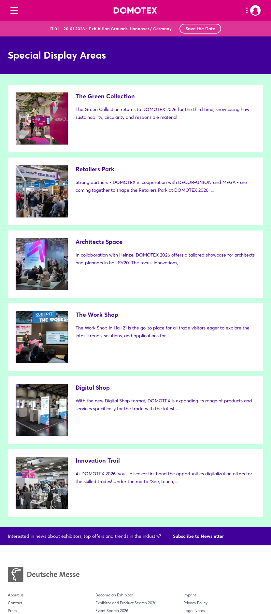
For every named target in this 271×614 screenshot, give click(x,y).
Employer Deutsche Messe (207, 501)
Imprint (189, 455)
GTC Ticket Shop (198, 478)
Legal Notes (194, 470)
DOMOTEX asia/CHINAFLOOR (35, 535)
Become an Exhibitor (114, 455)
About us (15, 455)
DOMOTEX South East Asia (32, 543)
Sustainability (20, 494)
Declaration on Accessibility (207, 494)
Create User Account (26, 486)
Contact (15, 462)
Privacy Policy (195, 462)
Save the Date (200, 29)
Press (12, 470)
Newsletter (17, 478)
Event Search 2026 (111, 470)
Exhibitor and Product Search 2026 (125, 462)
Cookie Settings (197, 509)
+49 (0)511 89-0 (123, 563)
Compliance (194, 486)
